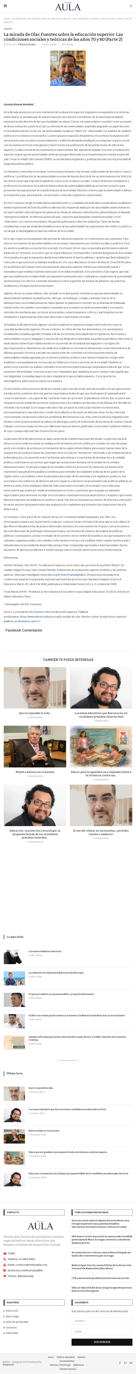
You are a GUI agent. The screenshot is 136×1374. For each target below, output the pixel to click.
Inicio (7, 18)
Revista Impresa (68, 1369)
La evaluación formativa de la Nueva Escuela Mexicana (56, 973)
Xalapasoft (8, 1364)
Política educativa (66, 1357)
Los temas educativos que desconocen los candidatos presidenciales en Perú (67, 1109)
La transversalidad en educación (45, 951)
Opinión (8, 28)
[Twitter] (125, 1363)
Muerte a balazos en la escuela (35, 772)
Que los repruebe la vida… (35, 713)
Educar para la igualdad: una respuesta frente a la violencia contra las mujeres (68, 1152)
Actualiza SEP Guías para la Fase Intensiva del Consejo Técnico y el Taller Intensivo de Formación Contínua (77, 1038)
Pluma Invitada (26, 44)
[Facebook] (120, 1363)
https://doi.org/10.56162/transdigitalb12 (63, 574)
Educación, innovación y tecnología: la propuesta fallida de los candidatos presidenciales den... (35, 834)
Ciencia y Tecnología (60, 1365)
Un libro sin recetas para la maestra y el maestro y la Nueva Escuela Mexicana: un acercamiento (77, 1016)
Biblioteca (78, 1365)
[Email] (130, 1363)
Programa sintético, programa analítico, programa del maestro (61, 994)
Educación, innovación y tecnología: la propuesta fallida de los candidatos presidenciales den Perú (78, 1173)
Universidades (67, 1361)
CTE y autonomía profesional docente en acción (100, 1278)
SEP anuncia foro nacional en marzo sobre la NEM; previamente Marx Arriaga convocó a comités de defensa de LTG (102, 1239)
